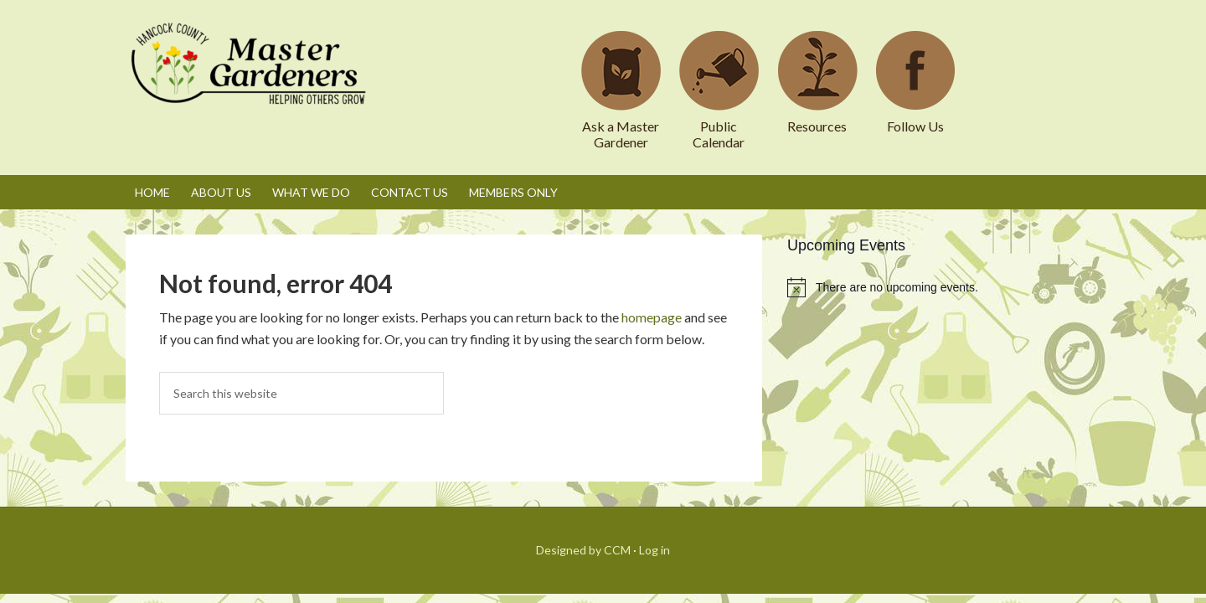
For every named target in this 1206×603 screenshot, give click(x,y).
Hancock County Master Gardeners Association (251, 79)
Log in (654, 550)
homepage (651, 317)
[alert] (933, 287)
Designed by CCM (583, 550)
